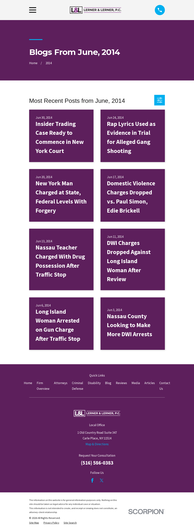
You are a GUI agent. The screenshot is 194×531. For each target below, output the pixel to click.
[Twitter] (101, 480)
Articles (149, 383)
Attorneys (60, 383)
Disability (94, 383)
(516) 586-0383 (97, 462)
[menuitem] (34, 522)
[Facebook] (92, 480)
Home (28, 383)
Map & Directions (97, 444)
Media (136, 383)
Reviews (121, 383)
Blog (108, 383)
